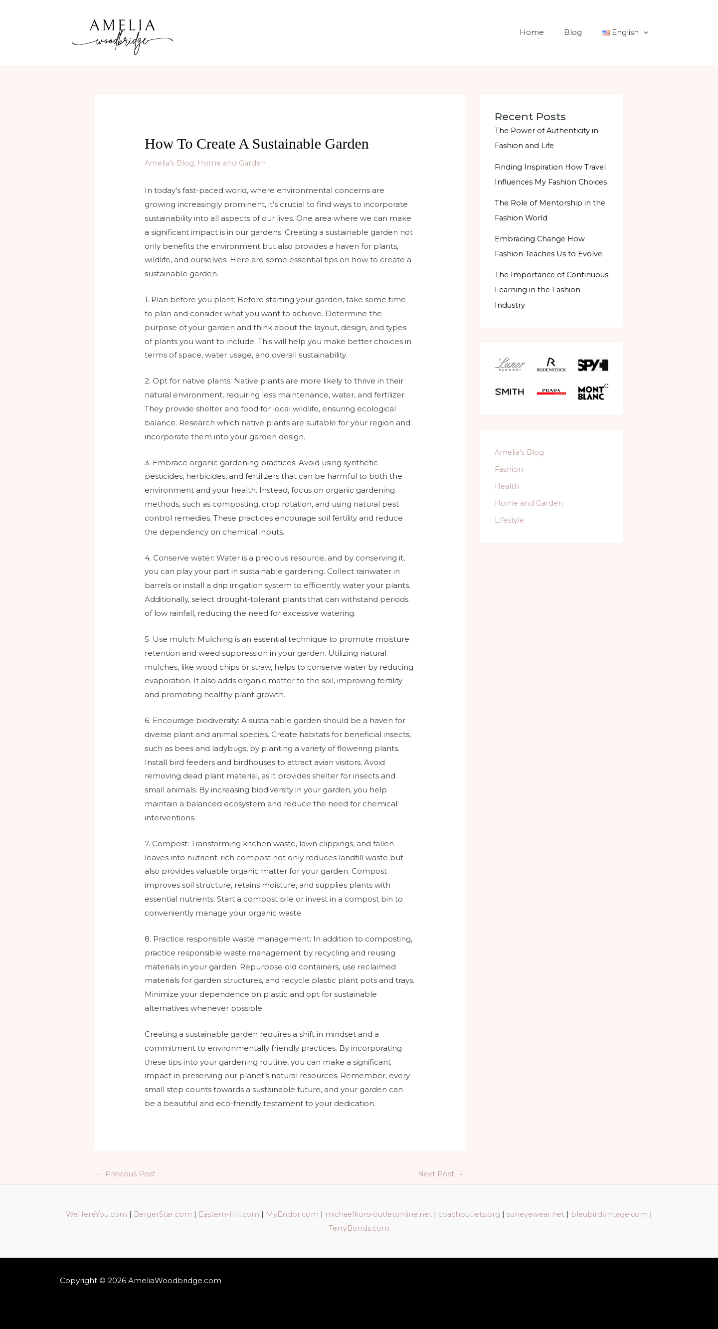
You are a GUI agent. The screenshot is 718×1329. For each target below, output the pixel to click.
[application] (646, 32)
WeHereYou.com (131, 1214)
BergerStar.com (200, 1214)
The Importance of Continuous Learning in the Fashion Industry (546, 304)
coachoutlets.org (515, 1214)
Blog (580, 32)
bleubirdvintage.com (324, 1228)
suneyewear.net (584, 1214)
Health (508, 500)
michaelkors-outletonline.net (421, 1214)
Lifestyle (510, 534)
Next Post (440, 1174)
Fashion (509, 483)
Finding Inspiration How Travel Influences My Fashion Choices (551, 181)
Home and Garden (234, 163)
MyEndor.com (333, 1214)
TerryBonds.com (402, 1228)
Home (544, 32)
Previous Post (126, 1174)
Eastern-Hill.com (268, 1214)
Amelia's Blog (170, 163)
